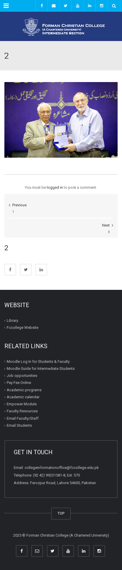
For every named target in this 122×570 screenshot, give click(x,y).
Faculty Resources (22, 411)
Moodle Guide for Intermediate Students (41, 368)
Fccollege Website (22, 327)
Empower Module (22, 404)
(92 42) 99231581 (47, 475)
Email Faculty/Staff (23, 418)
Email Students (19, 425)
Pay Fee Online (19, 382)
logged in (55, 187)
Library (12, 320)
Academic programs (24, 390)
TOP (61, 513)
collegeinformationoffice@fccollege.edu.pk (62, 467)
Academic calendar (23, 397)
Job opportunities (22, 375)
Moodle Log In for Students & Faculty (38, 361)
